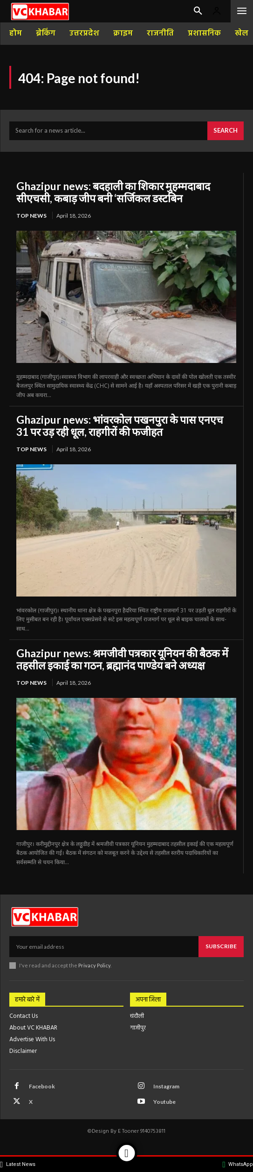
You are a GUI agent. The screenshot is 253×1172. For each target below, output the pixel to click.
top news (31, 215)
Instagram (166, 1086)
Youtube (164, 1101)
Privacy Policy (94, 965)
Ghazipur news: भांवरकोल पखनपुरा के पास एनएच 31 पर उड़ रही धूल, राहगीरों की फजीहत (119, 425)
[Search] (225, 130)
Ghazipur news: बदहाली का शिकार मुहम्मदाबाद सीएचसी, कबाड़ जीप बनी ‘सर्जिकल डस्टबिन (113, 192)
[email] (103, 946)
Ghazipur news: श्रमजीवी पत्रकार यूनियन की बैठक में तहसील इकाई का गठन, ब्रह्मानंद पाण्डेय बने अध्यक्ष (122, 659)
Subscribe (221, 946)
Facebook (42, 1086)
